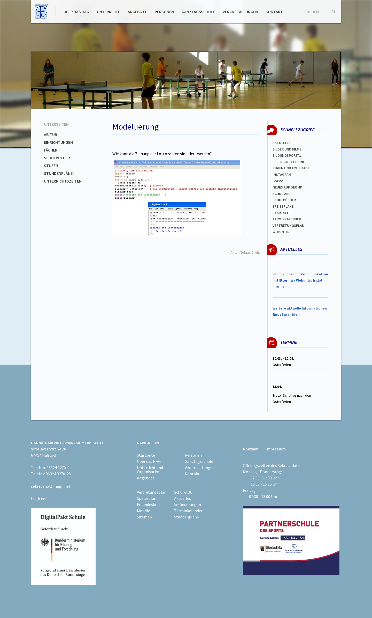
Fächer (50, 150)
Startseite (282, 212)
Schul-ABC (183, 492)
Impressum (276, 448)
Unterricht (108, 11)
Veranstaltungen (240, 11)
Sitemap (144, 516)
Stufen (51, 165)
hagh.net (39, 498)
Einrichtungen (58, 142)
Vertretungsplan (288, 225)
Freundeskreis (149, 504)
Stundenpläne (58, 173)
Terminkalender (287, 219)
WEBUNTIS (281, 231)
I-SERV (278, 181)
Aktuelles (282, 142)
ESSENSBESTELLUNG (289, 162)
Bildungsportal (287, 155)
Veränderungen (187, 504)
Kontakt (274, 11)
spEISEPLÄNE (283, 206)
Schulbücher (57, 157)
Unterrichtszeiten (63, 181)
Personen (164, 11)
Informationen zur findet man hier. (300, 280)
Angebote (137, 11)
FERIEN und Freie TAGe (291, 168)
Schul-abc (281, 193)
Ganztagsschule (198, 11)
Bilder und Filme (287, 149)
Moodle (143, 510)
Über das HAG (76, 11)
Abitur (50, 134)
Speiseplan (146, 498)
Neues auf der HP (287, 187)
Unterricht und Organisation (150, 469)
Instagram (282, 174)
